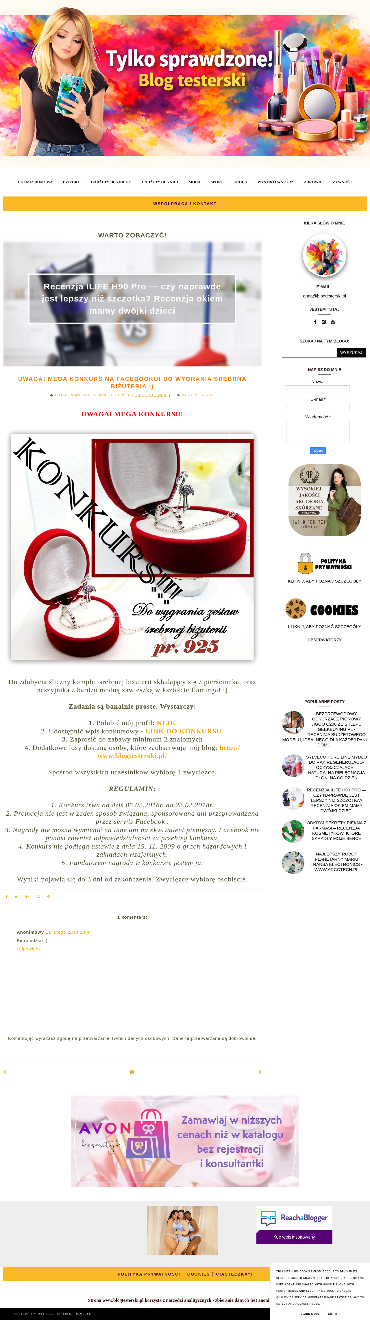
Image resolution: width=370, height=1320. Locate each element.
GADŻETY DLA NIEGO (111, 182)
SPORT (217, 182)
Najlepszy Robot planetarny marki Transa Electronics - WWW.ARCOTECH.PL (336, 861)
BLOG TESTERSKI (60, 1313)
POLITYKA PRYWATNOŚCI (149, 1274)
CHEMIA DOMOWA (35, 182)
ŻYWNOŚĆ (342, 182)
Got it (333, 1313)
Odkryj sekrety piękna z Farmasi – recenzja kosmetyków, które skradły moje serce (336, 830)
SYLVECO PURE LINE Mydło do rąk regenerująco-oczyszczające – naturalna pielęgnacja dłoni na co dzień (336, 767)
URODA (240, 182)
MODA (194, 182)
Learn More (310, 1313)
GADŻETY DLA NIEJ (160, 182)
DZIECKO (71, 182)
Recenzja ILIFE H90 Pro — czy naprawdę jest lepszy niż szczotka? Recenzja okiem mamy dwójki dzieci (132, 298)
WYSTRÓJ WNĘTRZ (276, 182)
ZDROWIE (313, 182)
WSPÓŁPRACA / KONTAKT (185, 203)
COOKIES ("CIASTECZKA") (219, 1274)
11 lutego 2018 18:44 (69, 932)
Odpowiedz (29, 948)
